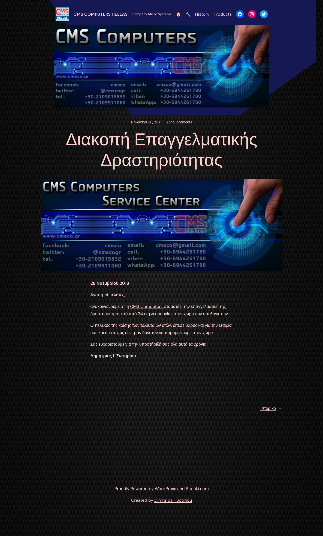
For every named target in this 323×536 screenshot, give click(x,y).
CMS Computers (146, 306)
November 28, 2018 (146, 122)
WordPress (165, 488)
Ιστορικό (268, 408)
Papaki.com (197, 488)
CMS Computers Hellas (101, 14)
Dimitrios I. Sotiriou (173, 500)
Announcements (179, 122)
